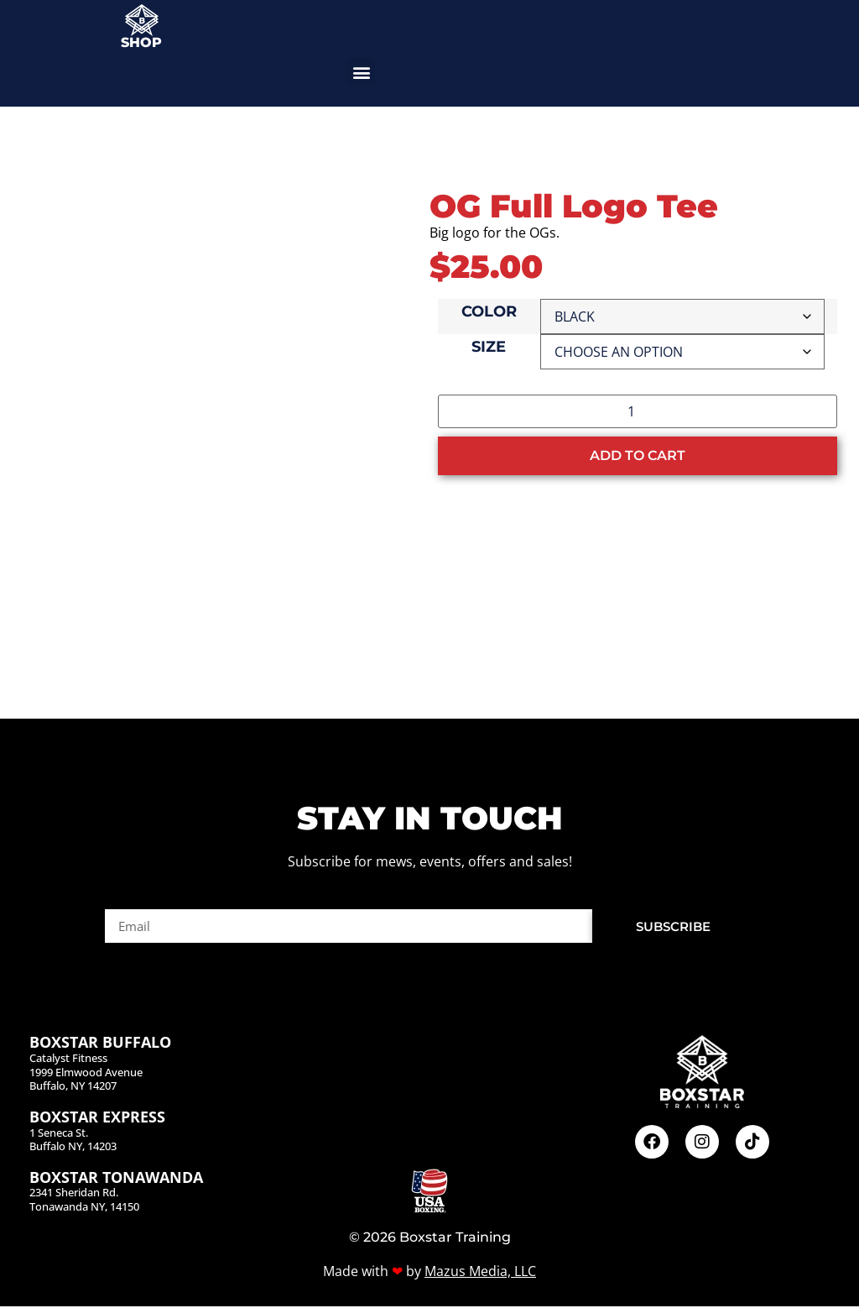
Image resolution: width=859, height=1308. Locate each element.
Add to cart (637, 455)
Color (489, 312)
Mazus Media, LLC (480, 1273)
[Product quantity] (637, 411)
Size (488, 347)
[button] (361, 72)
